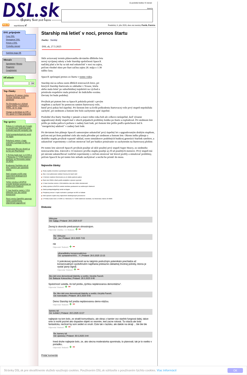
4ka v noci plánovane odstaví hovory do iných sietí (60, 174)
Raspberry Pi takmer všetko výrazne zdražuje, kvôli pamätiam (17, 97)
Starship (53, 40)
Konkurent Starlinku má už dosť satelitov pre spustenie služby (17, 167)
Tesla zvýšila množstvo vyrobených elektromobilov (60, 171)
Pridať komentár (49, 355)
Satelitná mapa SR (13, 53)
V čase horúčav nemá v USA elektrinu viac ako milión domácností (18, 192)
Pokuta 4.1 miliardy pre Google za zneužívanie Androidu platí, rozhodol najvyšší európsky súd (19, 128)
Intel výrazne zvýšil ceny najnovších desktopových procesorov (16, 176)
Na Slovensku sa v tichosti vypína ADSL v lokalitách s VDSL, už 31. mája (17, 105)
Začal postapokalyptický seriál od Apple (18, 135)
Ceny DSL (10, 36)
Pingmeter (10, 67)
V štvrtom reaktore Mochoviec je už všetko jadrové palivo (62, 177)
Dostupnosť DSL (13, 39)
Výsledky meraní (13, 46)
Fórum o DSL (11, 43)
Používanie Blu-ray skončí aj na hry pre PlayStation (18, 150)
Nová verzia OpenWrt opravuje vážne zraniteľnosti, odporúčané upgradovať (19, 200)
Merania (19, 64)
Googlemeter (11, 70)
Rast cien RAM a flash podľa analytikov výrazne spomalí (62, 180)
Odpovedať (52, 230)
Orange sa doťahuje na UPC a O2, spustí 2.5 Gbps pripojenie (18, 113)
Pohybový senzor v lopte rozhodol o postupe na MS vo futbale (18, 142)
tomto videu (86, 76)
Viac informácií (167, 371)
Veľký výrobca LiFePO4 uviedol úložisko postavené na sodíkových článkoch (18, 184)
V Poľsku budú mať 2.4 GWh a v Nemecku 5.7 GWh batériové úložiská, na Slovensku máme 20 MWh (19, 158)
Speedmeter (11, 64)
